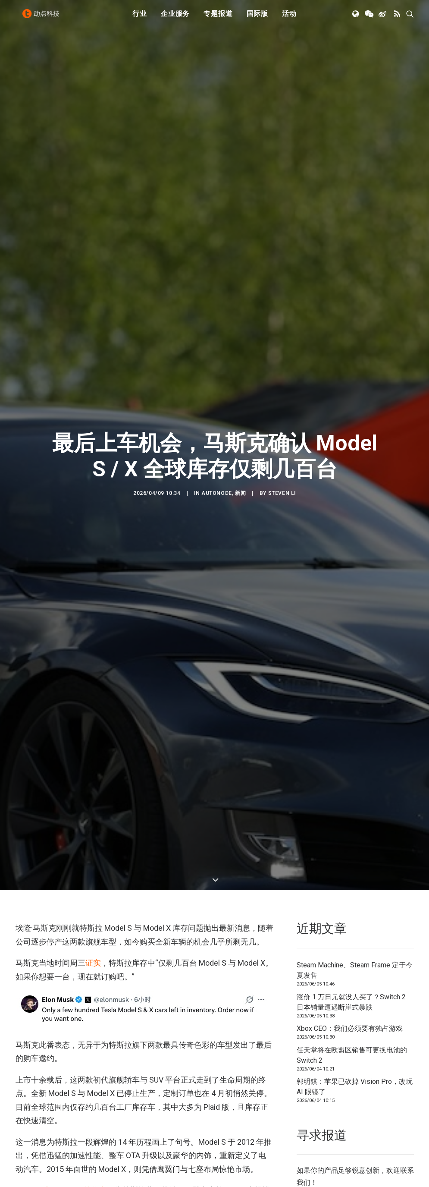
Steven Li (282, 469)
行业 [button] (139, 18)
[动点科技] (43, 18)
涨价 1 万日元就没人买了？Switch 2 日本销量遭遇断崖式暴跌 (351, 952)
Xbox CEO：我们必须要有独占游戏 (350, 979)
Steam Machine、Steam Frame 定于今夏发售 (355, 921)
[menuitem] (139, 18)
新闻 (240, 469)
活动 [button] (289, 18)
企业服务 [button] (175, 18)
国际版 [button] (257, 18)
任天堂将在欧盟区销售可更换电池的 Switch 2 (352, 1005)
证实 (93, 913)
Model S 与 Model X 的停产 (61, 1141)
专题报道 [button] (218, 18)
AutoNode (216, 469)
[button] (356, 18)
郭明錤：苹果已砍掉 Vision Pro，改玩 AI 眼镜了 (355, 1037)
